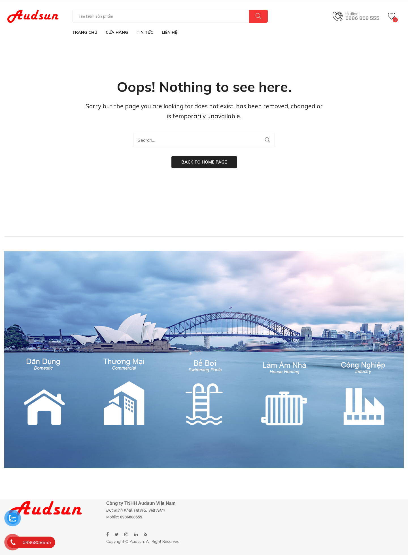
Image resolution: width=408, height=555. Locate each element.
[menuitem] (84, 32)
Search (258, 16)
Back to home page (204, 162)
